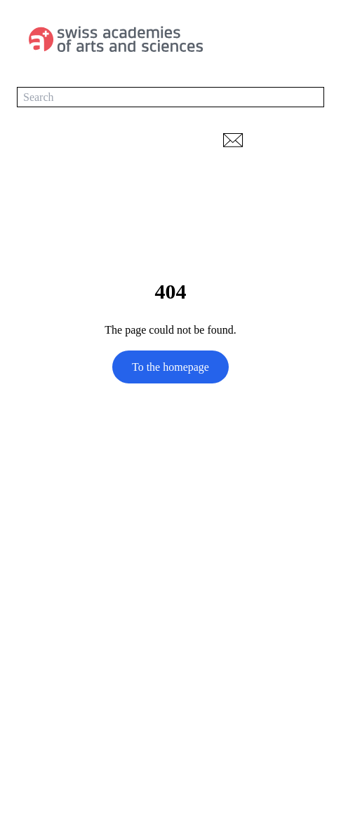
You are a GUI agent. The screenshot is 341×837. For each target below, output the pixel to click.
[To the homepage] (119, 39)
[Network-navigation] (311, 140)
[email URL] (233, 140)
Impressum (42, 794)
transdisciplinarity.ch (64, 745)
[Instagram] (80, 665)
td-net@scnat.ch (53, 619)
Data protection (51, 769)
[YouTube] (52, 665)
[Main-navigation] (310, 39)
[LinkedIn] (24, 665)
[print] (270, 140)
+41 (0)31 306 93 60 (63, 600)
